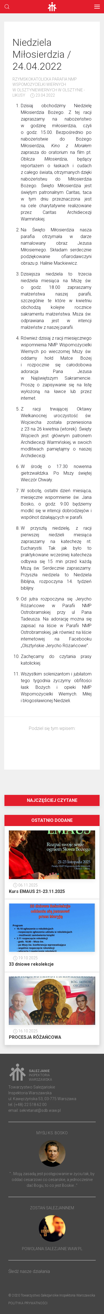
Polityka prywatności (27, 1303)
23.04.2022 (42, 95)
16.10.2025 (25, 1031)
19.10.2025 (25, 958)
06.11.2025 (25, 885)
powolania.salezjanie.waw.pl (52, 1249)
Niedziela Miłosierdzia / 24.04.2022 (41, 54)
